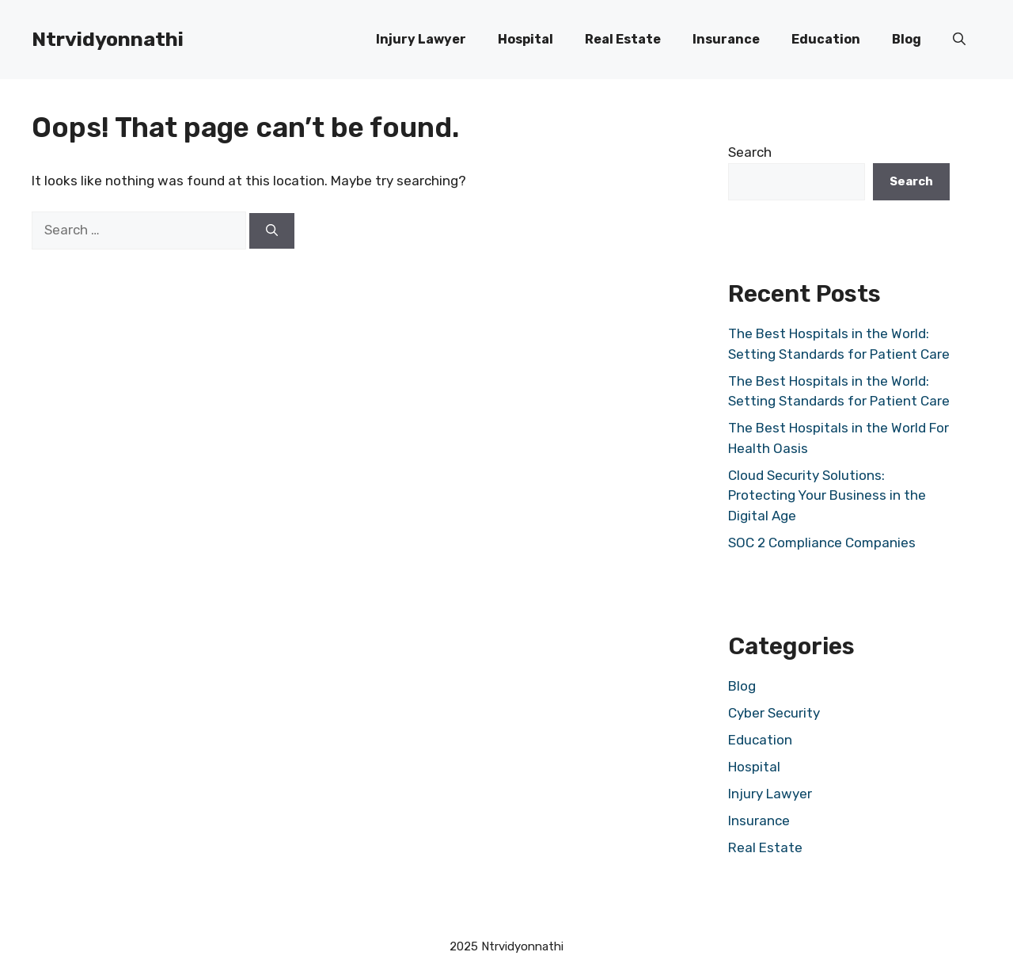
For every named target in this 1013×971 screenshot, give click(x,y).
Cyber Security (774, 713)
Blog (906, 39)
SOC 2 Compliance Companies (822, 542)
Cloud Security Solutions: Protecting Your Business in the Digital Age (827, 495)
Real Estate (623, 39)
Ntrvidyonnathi (108, 39)
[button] (959, 39)
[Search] (271, 231)
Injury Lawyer (421, 39)
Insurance (726, 39)
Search (750, 152)
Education (825, 39)
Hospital (525, 39)
